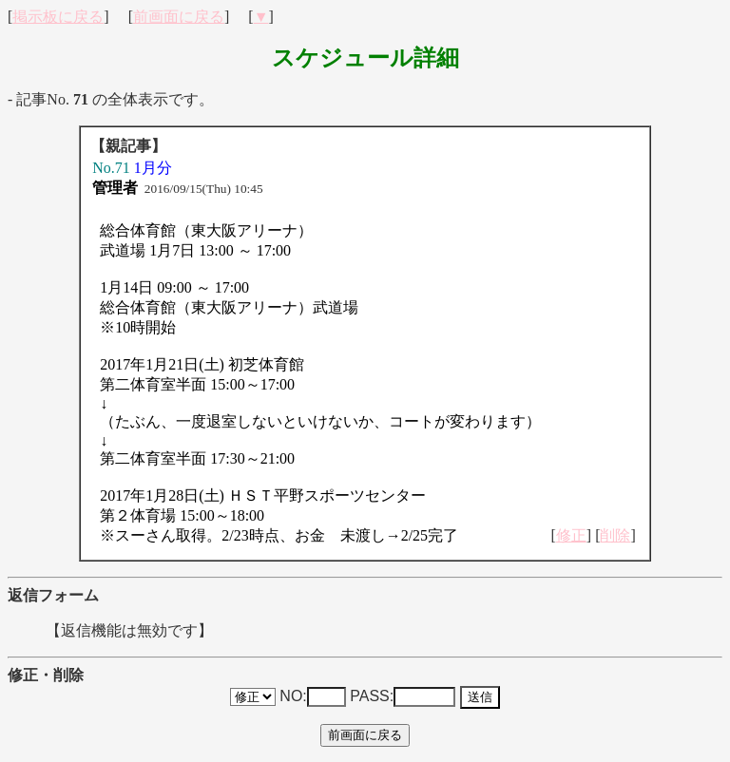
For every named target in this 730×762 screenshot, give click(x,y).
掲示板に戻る (58, 17)
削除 (615, 535)
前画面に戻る (178, 17)
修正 (571, 535)
